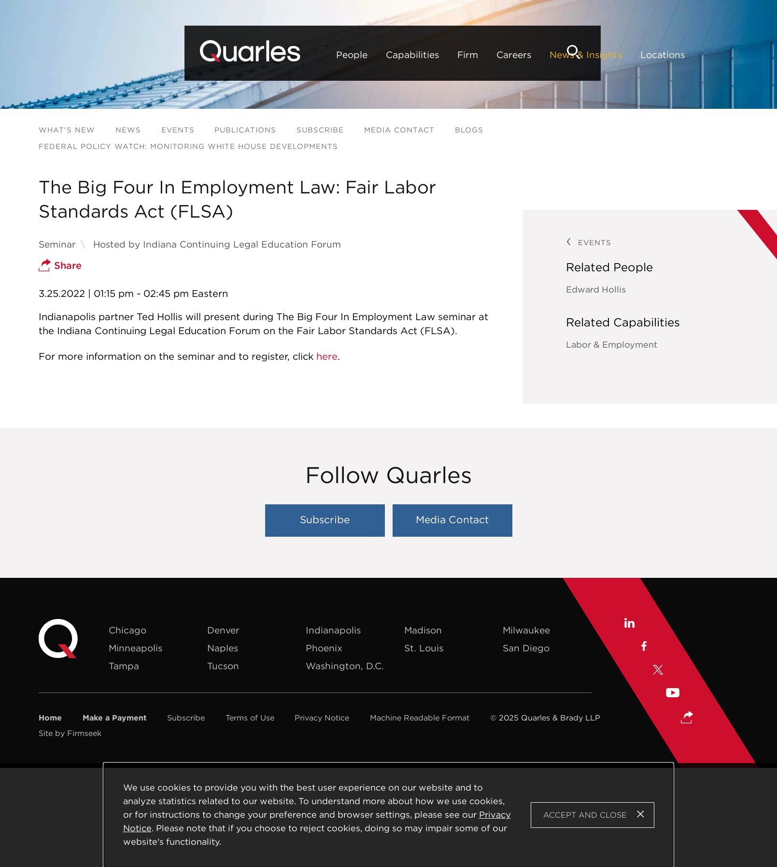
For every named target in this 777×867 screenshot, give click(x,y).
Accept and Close (585, 815)
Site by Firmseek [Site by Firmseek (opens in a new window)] (70, 733)
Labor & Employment (611, 344)
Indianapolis (333, 630)
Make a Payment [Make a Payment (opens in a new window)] (115, 717)
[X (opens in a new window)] (658, 670)
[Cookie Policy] (388, 815)
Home (50, 717)
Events (178, 129)
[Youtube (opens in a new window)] (672, 694)
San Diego (526, 648)
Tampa (124, 666)
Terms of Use (250, 717)
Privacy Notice (322, 717)
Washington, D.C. (345, 666)
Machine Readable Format (419, 717)
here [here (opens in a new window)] (327, 356)
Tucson (223, 666)
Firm (311, 54)
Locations (506, 54)
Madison (423, 630)
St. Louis (423, 648)
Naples (222, 648)
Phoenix (324, 648)
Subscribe (320, 129)
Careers (357, 54)
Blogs (469, 129)
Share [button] (60, 265)
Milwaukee (526, 630)
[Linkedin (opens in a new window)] (629, 624)
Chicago (127, 630)
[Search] (722, 52)
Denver (223, 630)
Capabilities (256, 54)
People (195, 54)
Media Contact (399, 129)
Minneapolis (135, 648)
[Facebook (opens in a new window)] (643, 647)
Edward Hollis (596, 289)
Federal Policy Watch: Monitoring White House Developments (188, 146)
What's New (67, 129)
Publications (245, 129)
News (128, 129)
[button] (687, 718)
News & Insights (429, 54)
